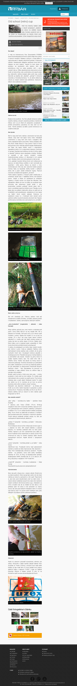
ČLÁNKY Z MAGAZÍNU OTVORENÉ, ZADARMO (55, 88)
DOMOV (11, 18)
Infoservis (13, 667)
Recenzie (26, 659)
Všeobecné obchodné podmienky (28, 674)
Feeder (13, 657)
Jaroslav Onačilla (16, 41)
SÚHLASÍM (49, 3)
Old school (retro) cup (33, 18)
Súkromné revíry (47, 653)
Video (25, 653)
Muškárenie (14, 663)
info (40, 47)
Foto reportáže (28, 655)
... (38, 14)
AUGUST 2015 (24, 18)
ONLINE (13, 651)
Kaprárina (13, 655)
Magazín (17, 18)
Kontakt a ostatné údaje (26, 670)
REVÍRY (33, 14)
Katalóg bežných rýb (49, 655)
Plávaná (13, 665)
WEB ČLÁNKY (24, 14)
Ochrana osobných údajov (26, 672)
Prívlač (13, 659)
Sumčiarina (14, 661)
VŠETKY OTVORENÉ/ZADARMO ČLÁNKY (56, 120)
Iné (24, 661)
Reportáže (27, 657)
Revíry (45, 651)
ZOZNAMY (45, 649)
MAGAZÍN (15, 14)
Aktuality (26, 651)
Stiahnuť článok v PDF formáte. (21, 635)
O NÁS (11, 670)
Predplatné (14, 653)
